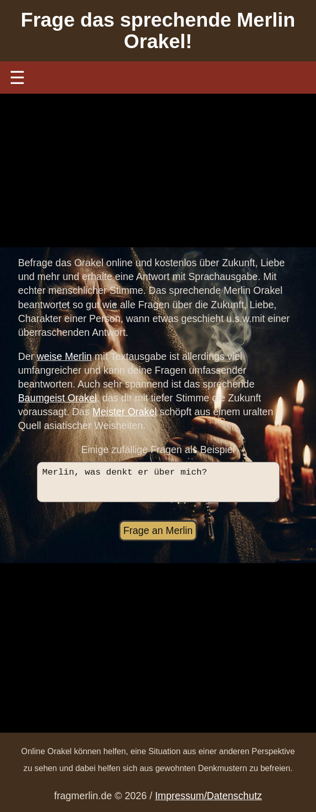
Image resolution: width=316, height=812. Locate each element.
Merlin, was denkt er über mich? (158, 485)
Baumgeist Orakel (57, 397)
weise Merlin (64, 356)
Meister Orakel (124, 411)
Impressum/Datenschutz (208, 796)
